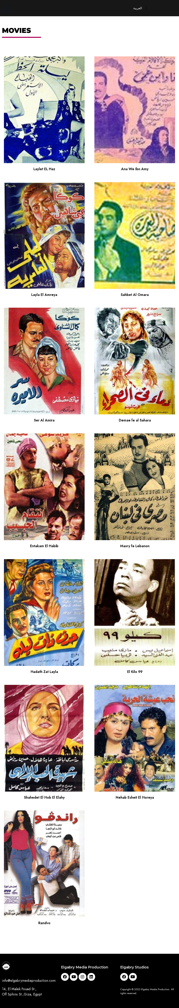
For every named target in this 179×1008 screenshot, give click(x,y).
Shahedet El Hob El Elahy (44, 798)
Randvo (44, 924)
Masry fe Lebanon (134, 547)
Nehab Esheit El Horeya (135, 798)
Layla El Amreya (44, 295)
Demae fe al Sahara (135, 421)
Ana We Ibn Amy (135, 170)
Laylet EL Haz (44, 170)
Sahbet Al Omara (135, 295)
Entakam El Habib (44, 547)
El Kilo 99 (134, 672)
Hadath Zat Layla (44, 672)
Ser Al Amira (44, 421)
